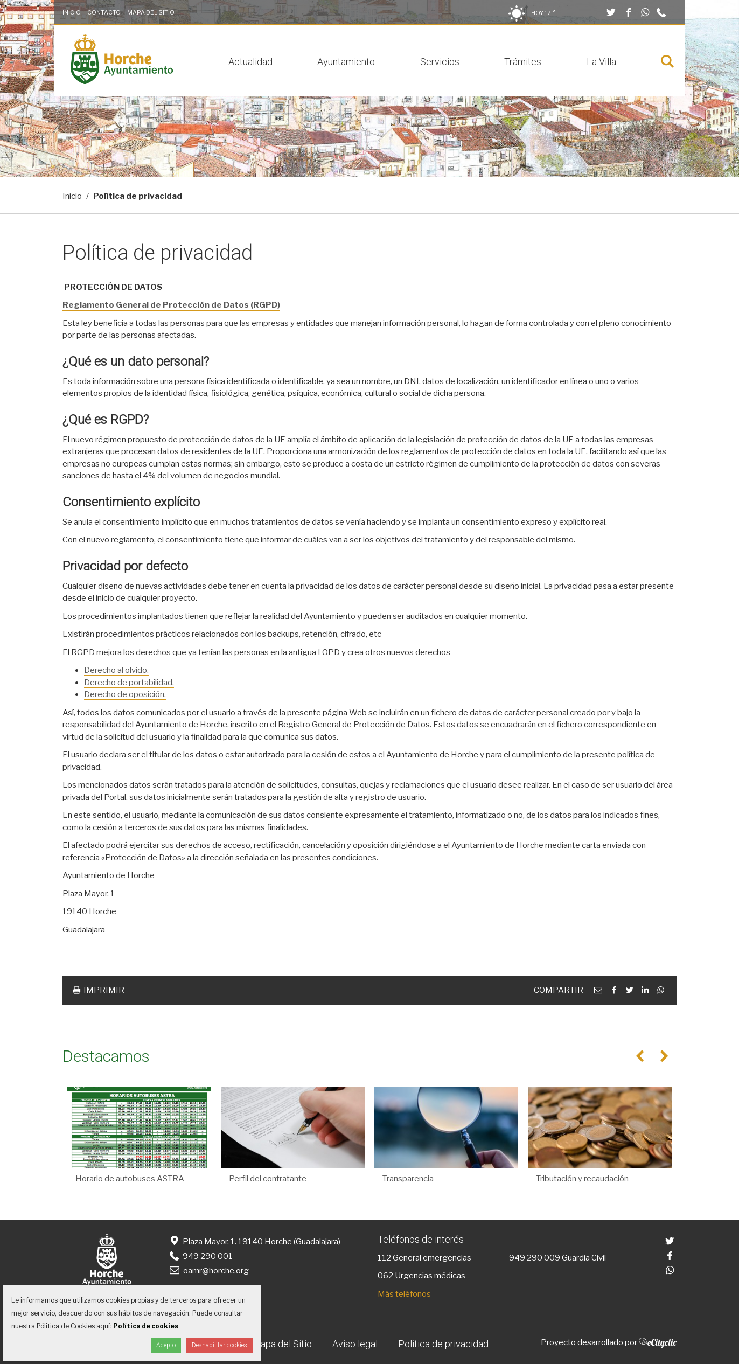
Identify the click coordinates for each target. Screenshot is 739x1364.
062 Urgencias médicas (421, 1276)
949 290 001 (200, 1256)
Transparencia (408, 1179)
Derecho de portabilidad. (129, 682)
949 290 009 (534, 1258)
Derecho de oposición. (125, 694)
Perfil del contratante (267, 1179)
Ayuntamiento (346, 61)
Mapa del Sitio (151, 12)
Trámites (522, 61)
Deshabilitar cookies (219, 1345)
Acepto (166, 1345)
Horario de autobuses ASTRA (129, 1179)
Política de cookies (145, 1326)
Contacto (104, 12)
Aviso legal (355, 1343)
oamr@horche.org (208, 1271)
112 (384, 1258)
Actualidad (250, 61)
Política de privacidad (443, 1343)
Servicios (439, 61)
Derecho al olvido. (116, 670)
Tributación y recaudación (582, 1179)
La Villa (601, 61)
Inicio (71, 12)
